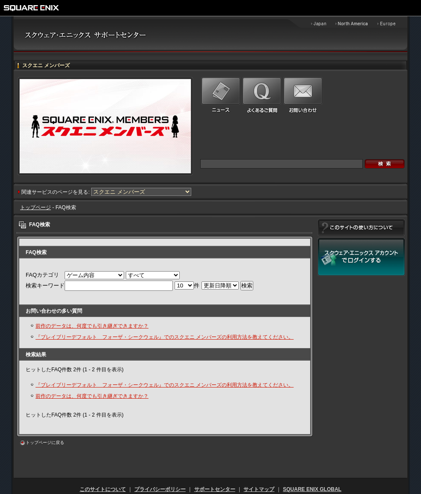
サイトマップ (258, 489)
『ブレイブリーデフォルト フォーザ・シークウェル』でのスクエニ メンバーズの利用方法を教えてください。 (165, 337)
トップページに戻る (45, 442)
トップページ (35, 207)
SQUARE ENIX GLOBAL (312, 489)
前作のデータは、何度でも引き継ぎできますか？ (92, 326)
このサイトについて (103, 489)
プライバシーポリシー (160, 489)
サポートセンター (214, 489)
